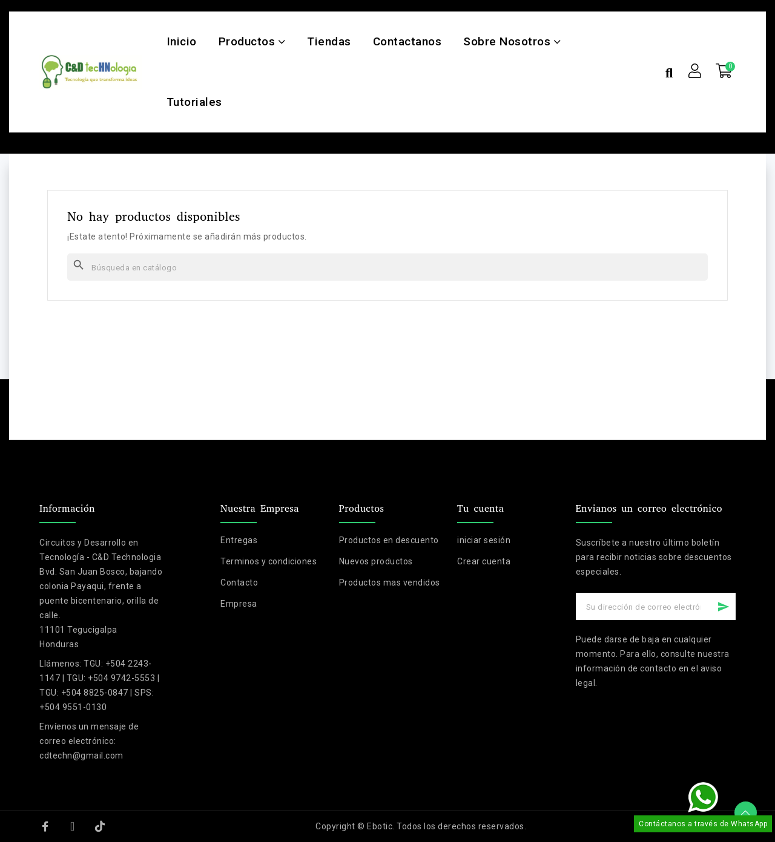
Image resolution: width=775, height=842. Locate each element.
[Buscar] (387, 267)
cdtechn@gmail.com (81, 755)
